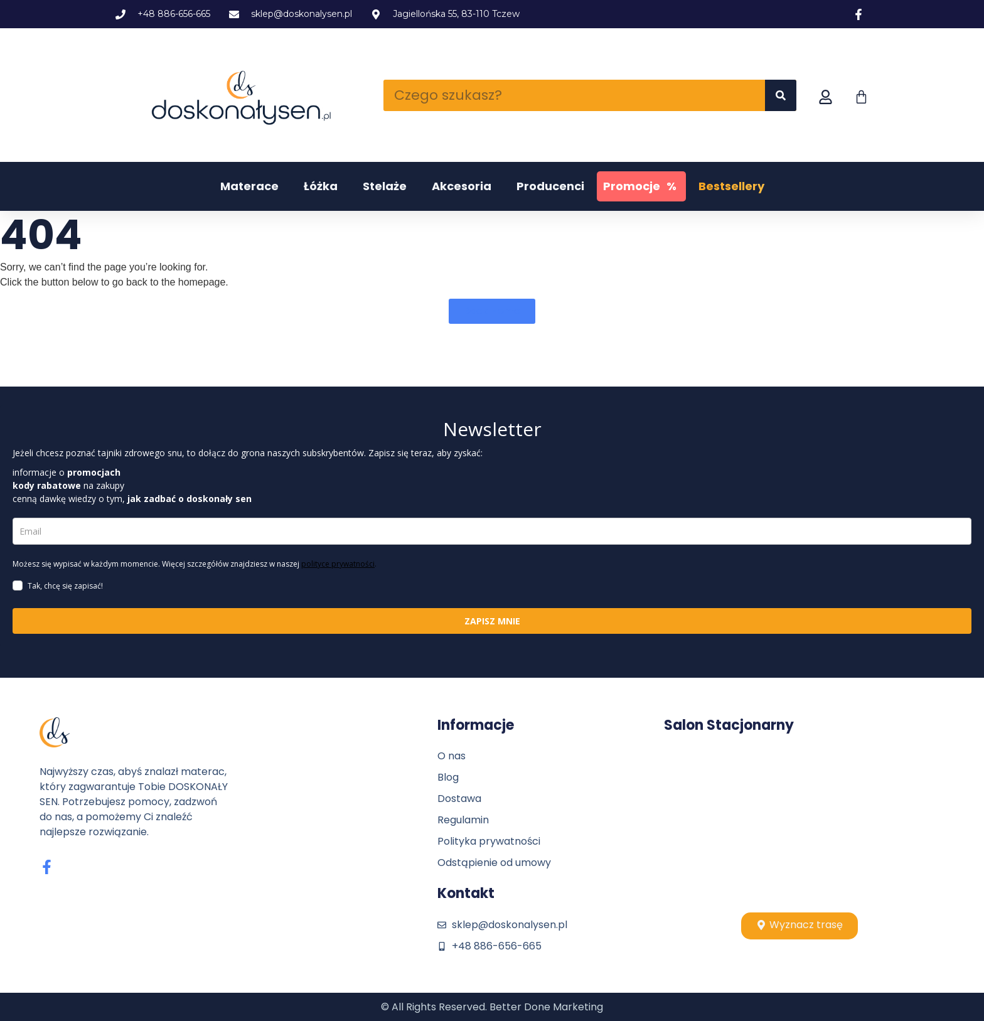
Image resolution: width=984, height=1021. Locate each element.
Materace (249, 186)
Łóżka (321, 186)
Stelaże (385, 186)
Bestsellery (731, 186)
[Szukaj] (780, 95)
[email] (492, 531)
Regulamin (463, 820)
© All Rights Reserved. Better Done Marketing (492, 1007)
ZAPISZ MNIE (492, 621)
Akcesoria (461, 186)
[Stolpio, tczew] (799, 823)
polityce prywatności (338, 564)
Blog (448, 777)
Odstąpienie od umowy (494, 862)
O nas (451, 756)
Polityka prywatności (488, 841)
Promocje (641, 186)
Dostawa (459, 798)
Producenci (550, 186)
